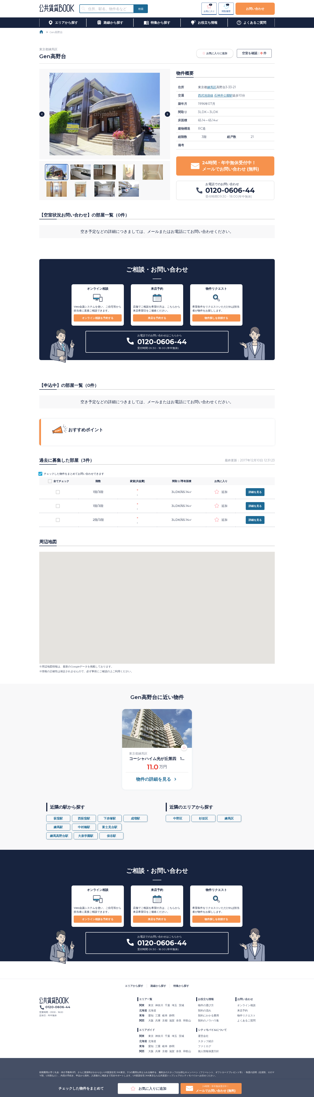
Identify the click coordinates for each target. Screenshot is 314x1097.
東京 (151, 1005)
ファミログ (204, 1046)
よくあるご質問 (246, 1020)
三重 (157, 1015)
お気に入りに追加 (214, 53)
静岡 (171, 1015)
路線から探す (158, 985)
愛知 (151, 1015)
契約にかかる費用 (208, 1015)
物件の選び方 (206, 1005)
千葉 (167, 1005)
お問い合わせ (255, 9)
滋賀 (171, 1020)
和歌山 (187, 1020)
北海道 (152, 1010)
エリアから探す (134, 985)
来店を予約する (157, 318)
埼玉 (174, 1005)
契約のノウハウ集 (208, 1020)
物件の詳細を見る (157, 779)
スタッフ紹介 (206, 1041)
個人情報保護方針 (208, 1051)
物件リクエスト (246, 1015)
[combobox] (109, 8)
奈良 (178, 1020)
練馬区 (211, 87)
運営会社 (203, 1036)
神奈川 (159, 1005)
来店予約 (242, 1010)
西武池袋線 (205, 95)
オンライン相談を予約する (98, 318)
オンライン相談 (246, 1005)
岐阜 (164, 1015)
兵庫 (157, 1020)
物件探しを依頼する (216, 318)
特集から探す (181, 985)
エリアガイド (147, 1029)
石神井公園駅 (223, 95)
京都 (164, 1020)
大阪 (151, 1020)
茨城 (181, 1005)
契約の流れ (204, 1010)
